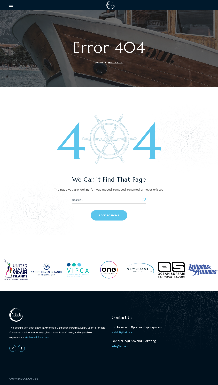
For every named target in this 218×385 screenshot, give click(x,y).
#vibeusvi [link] (31, 337)
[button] (109, 215)
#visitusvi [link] (43, 337)
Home (99, 62)
